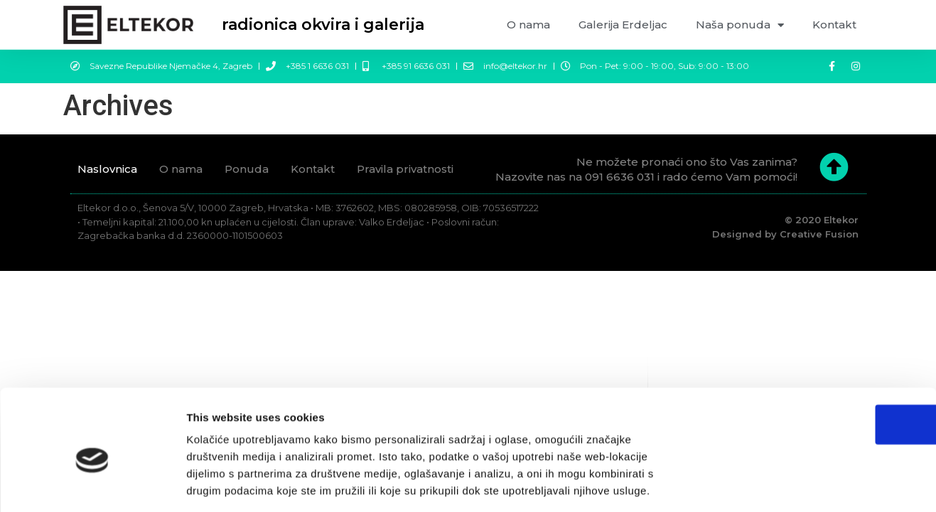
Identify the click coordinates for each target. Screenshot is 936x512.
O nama (528, 24)
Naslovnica (107, 169)
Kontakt (834, 24)
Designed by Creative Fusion (785, 234)
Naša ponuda (740, 25)
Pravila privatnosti (405, 169)
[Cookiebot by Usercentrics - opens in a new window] (92, 484)
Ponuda (247, 169)
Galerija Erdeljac (623, 24)
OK (817, 360)
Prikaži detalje (749, 484)
